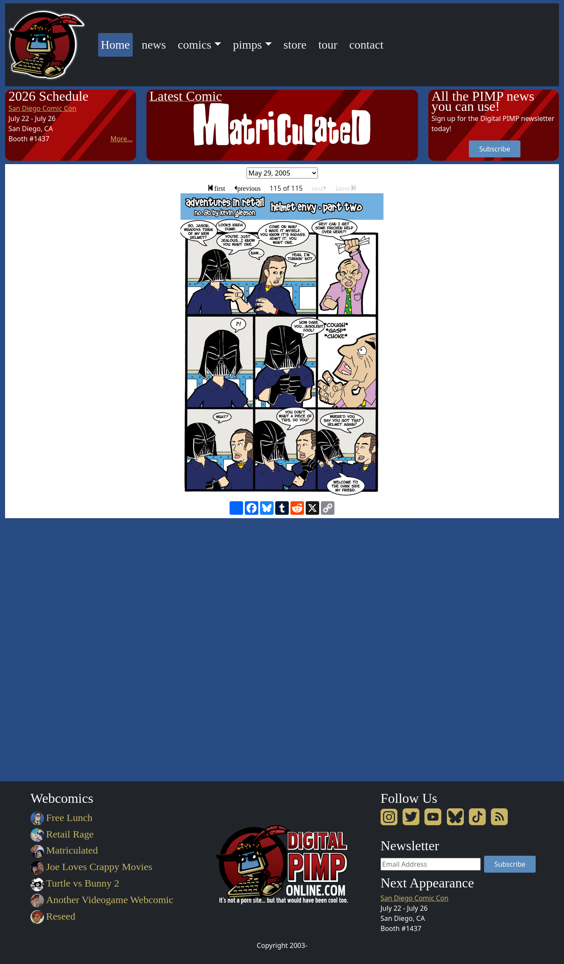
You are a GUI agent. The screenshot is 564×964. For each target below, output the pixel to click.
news (154, 44)
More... (121, 138)
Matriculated (64, 850)
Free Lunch (61, 817)
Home (117, 43)
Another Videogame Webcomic (101, 899)
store (295, 44)
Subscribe (494, 149)
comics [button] (194, 44)
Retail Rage (61, 834)
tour (327, 44)
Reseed (52, 916)
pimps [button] (247, 44)
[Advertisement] (462, 648)
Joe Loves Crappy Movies (91, 866)
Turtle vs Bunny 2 (74, 883)
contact (366, 44)
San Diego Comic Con (42, 108)
